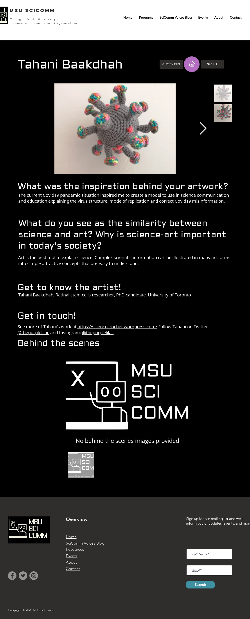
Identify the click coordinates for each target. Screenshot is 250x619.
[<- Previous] (171, 64)
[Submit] (200, 584)
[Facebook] (12, 575)
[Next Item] (203, 128)
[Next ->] (212, 64)
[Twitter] (23, 575)
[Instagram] (33, 575)
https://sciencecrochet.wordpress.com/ (117, 327)
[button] (146, 17)
